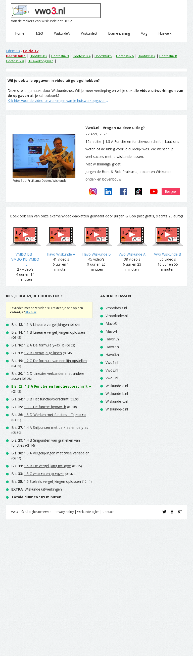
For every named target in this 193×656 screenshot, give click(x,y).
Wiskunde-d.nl (117, 409)
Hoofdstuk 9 (15, 61)
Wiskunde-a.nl (117, 386)
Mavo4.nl (113, 331)
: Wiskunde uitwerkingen (36, 489)
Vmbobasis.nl (116, 308)
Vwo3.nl (112, 378)
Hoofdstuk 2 (38, 56)
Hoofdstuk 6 (125, 56)
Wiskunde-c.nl (117, 401)
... (58, 100)
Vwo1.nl (112, 362)
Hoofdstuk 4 (81, 56)
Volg (144, 33)
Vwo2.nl (112, 370)
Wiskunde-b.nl (117, 393)
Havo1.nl (113, 339)
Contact (108, 512)
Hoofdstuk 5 (103, 56)
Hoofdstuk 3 (60, 56)
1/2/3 (39, 33)
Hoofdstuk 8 (168, 56)
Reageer (171, 191)
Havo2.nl (113, 347)
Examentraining (119, 33)
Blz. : (40, 324)
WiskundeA (62, 33)
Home (19, 33)
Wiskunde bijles (88, 512)
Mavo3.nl (113, 323)
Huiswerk (164, 33)
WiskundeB (89, 33)
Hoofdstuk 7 (146, 56)
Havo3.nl (113, 354)
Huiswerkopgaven (40, 61)
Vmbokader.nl (117, 316)
